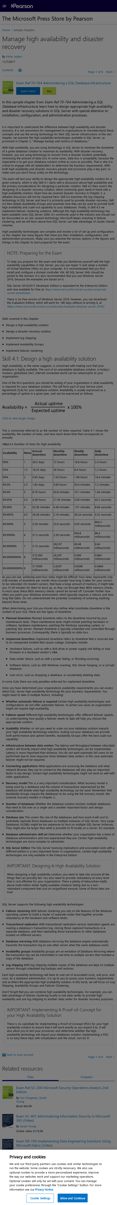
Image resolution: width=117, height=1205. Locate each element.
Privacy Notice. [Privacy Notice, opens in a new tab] (44, 1198)
